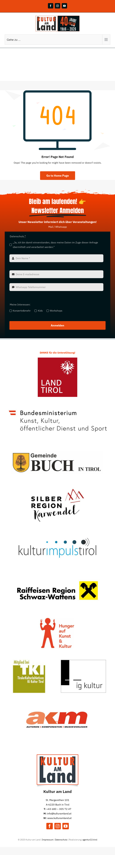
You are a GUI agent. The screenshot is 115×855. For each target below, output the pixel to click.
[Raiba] (57, 572)
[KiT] (57, 529)
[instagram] (57, 826)
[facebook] (49, 826)
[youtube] (65, 826)
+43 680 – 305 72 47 (58, 808)
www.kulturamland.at (59, 818)
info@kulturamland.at (59, 813)
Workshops (56, 310)
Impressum (47, 839)
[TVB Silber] (57, 486)
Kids (40, 310)
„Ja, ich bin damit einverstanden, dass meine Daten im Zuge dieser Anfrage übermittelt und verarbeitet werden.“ (55, 245)
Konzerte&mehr (22, 310)
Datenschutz (61, 839)
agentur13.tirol (89, 839)
